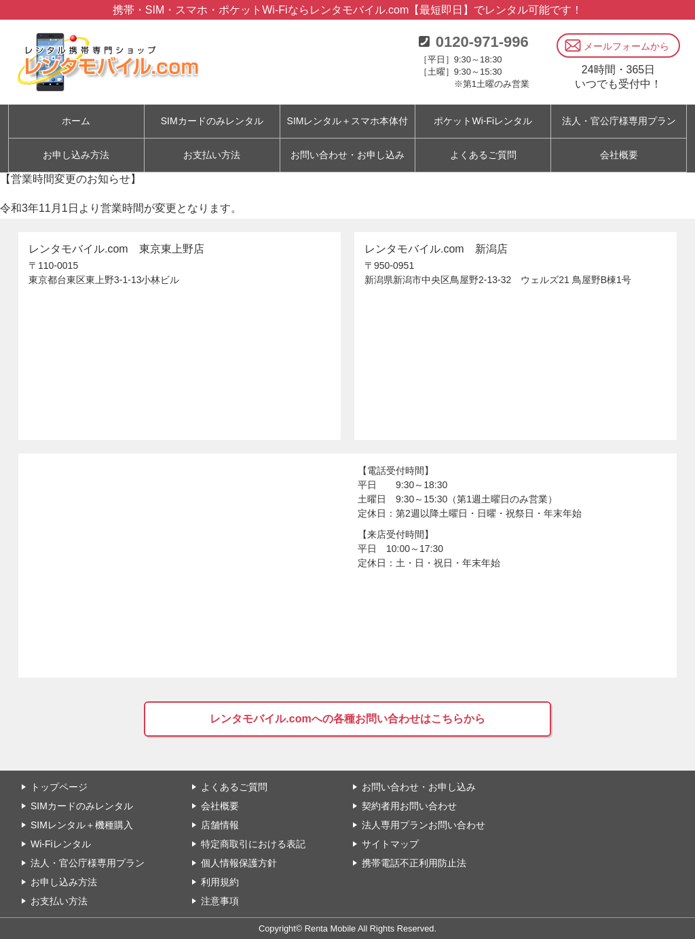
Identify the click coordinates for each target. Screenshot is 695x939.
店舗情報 (220, 825)
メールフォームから (626, 46)
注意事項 (220, 901)
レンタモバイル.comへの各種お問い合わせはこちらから (347, 718)
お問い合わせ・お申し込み (347, 154)
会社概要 (619, 154)
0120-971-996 (482, 41)
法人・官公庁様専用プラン (88, 863)
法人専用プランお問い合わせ (423, 825)
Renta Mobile (330, 928)
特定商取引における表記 (253, 844)
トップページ (59, 786)
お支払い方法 (211, 154)
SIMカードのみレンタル (82, 805)
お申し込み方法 (76, 154)
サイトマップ (390, 844)
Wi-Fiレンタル (61, 844)
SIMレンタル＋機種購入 (82, 825)
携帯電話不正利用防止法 (414, 863)
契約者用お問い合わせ (409, 805)
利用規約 (220, 882)
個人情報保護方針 (239, 863)
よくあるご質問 (483, 154)
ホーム (76, 120)
